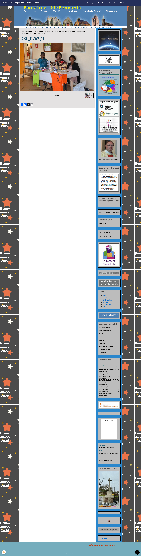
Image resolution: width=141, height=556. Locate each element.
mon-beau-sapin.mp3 (105, 380)
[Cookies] (4, 552)
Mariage (101, 340)
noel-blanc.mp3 (103, 391)
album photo (101, 3)
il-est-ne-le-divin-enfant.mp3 (108, 369)
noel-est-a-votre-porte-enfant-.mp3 (105, 377)
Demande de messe (105, 330)
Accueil (57, 3)
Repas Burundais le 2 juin (29, 33)
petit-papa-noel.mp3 (104, 374)
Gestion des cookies (70, 553)
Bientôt (122, 3)
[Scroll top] (137, 552)
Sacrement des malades (106, 346)
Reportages (90, 3)
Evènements (66, 3)
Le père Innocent (81, 31)
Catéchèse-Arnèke (104, 349)
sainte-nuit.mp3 (103, 387)
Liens (110, 3)
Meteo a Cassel (109, 420)
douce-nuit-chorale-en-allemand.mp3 (105, 394)
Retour (57, 95)
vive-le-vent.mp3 (103, 389)
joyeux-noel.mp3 (103, 371)
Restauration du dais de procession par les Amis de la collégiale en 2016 (55, 31)
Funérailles (102, 352)
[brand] (20, 2)
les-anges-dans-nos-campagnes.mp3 (105, 383)
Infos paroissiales (78, 3)
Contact (116, 3)
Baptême (102, 334)
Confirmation (103, 337)
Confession (102, 343)
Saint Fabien (102, 223)
